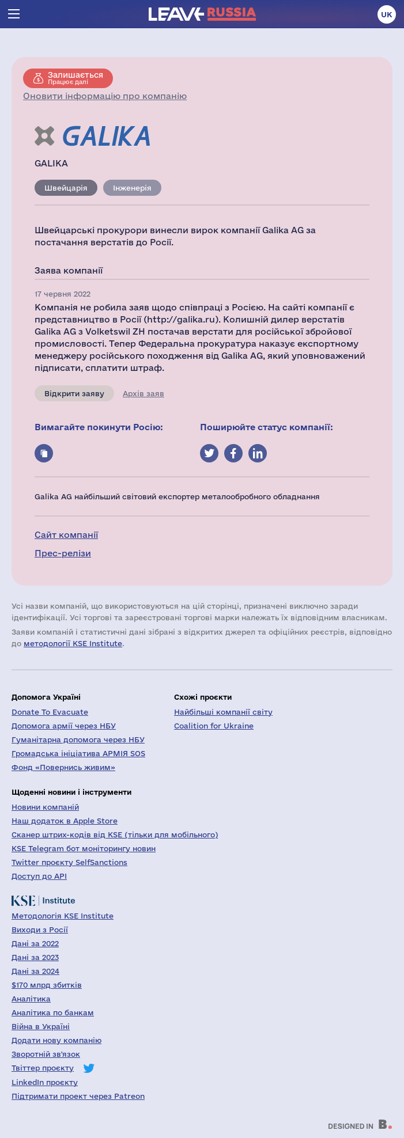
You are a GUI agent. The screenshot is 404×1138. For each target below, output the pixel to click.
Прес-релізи (63, 553)
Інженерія (132, 188)
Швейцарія (66, 188)
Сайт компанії (66, 535)
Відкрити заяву (74, 393)
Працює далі (75, 77)
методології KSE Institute (73, 643)
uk (386, 14)
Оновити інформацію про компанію (105, 96)
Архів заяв (143, 393)
